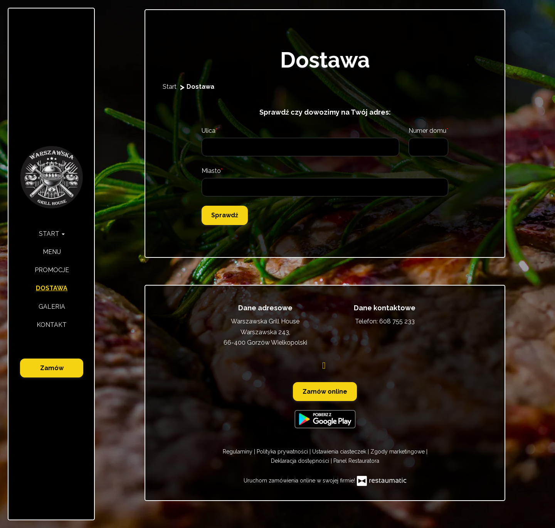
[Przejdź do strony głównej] (51, 177)
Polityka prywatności (283, 451)
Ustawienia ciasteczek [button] (340, 451)
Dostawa (51, 288)
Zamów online (325, 391)
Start (52, 233)
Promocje (52, 270)
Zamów (52, 368)
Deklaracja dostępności (301, 461)
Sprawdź (224, 215)
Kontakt (52, 324)
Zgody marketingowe (398, 451)
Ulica (208, 130)
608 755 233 (397, 321)
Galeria (52, 306)
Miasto (211, 170)
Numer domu (427, 130)
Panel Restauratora (356, 461)
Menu (52, 252)
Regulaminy (238, 451)
